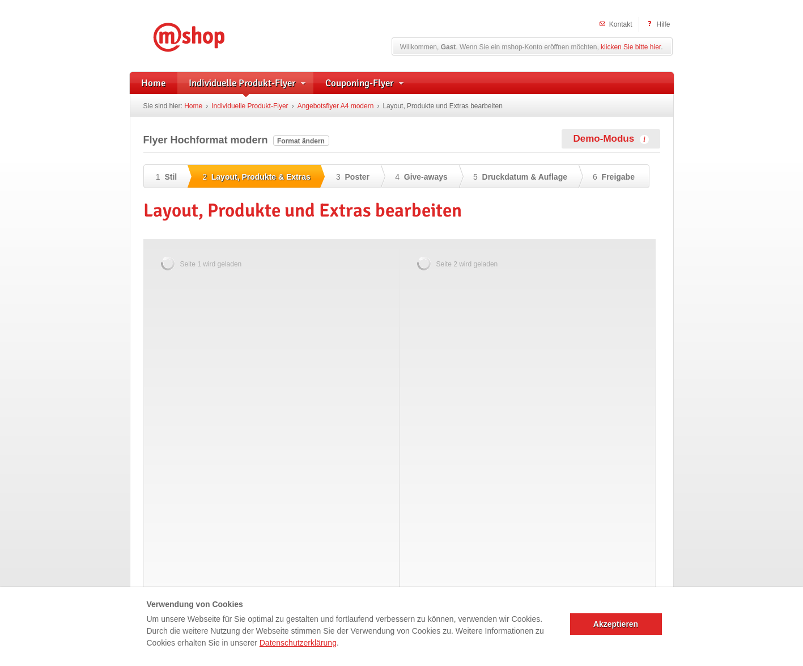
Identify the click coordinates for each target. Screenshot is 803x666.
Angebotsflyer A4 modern (336, 106)
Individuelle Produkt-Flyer (249, 106)
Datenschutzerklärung (298, 642)
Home (193, 106)
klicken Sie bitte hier (631, 47)
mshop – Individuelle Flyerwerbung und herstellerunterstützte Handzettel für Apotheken (205, 35)
